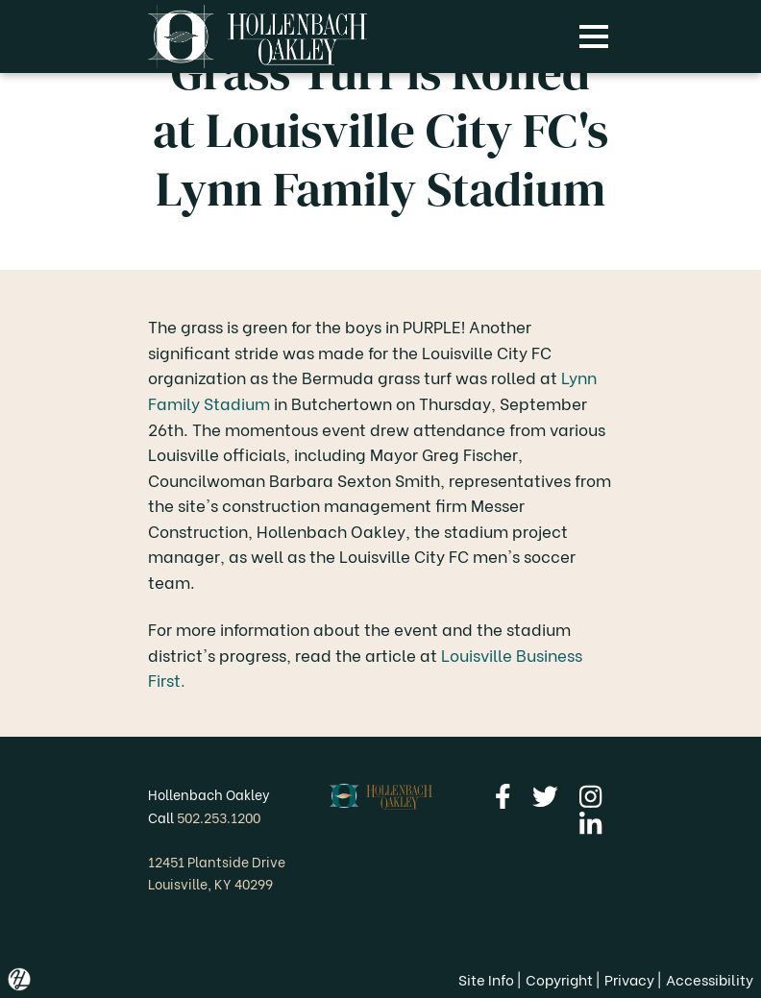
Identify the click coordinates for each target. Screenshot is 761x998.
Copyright (559, 978)
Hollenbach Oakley (209, 794)
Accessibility (709, 978)
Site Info (486, 978)
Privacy (629, 978)
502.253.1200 (218, 817)
